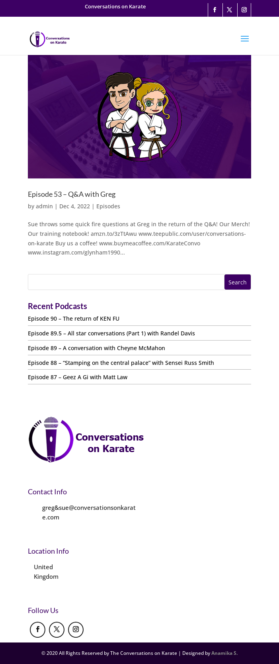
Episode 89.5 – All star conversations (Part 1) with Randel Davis (111, 333)
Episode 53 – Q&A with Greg (71, 194)
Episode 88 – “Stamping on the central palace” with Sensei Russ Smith (121, 362)
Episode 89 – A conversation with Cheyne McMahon (96, 348)
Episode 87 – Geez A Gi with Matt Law (77, 377)
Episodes (108, 206)
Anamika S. (224, 653)
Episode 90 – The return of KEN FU (73, 318)
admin (44, 206)
